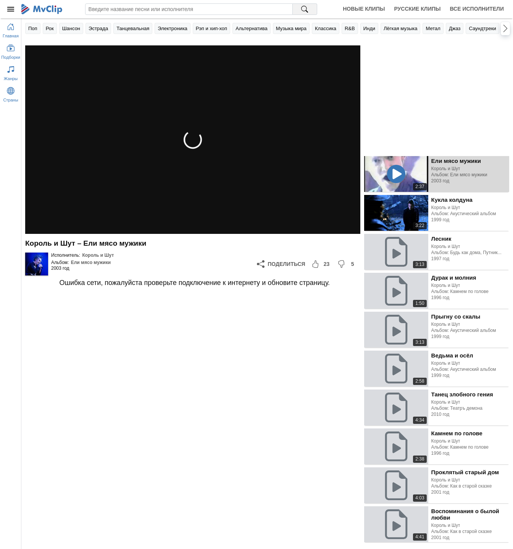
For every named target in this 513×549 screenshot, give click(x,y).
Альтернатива (252, 28)
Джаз (455, 28)
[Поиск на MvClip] (305, 9)
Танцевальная (132, 28)
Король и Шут (98, 255)
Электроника (172, 28)
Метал (433, 28)
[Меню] (10, 9)
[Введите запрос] (189, 9)
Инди (369, 28)
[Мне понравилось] (321, 264)
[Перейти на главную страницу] (10, 29)
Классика (325, 28)
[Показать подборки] (10, 50)
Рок (50, 28)
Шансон (71, 28)
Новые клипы (364, 9)
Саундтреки (482, 28)
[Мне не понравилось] (347, 264)
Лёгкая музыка (400, 28)
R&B (350, 28)
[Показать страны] (10, 93)
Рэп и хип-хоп (211, 28)
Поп (32, 28)
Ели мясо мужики (91, 262)
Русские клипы (417, 9)
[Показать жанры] (10, 71)
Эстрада (98, 28)
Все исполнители (477, 9)
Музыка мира (291, 28)
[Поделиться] (281, 264)
